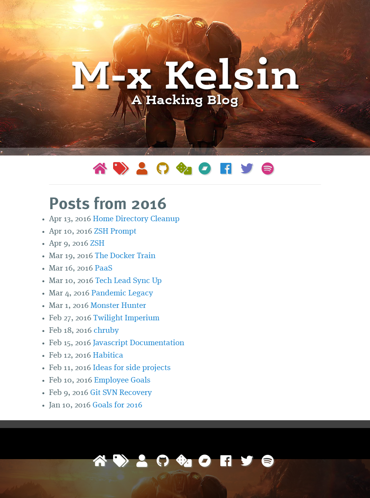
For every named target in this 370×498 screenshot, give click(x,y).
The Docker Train (125, 256)
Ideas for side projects (132, 368)
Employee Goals (122, 380)
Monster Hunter (118, 306)
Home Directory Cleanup (136, 219)
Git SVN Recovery (121, 393)
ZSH (97, 243)
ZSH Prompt (115, 231)
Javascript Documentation (138, 343)
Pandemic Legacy (122, 293)
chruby (106, 331)
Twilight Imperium (126, 318)
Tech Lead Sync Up (128, 281)
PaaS (103, 268)
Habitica (108, 355)
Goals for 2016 (117, 405)
